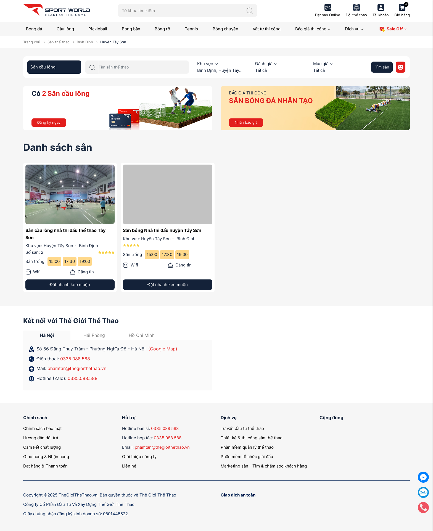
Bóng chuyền (225, 28)
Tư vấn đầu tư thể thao (242, 428)
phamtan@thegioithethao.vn (76, 368)
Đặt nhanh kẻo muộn (70, 284)
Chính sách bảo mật (42, 428)
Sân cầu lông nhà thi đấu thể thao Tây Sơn (65, 234)
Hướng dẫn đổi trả (40, 437)
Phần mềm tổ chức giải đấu (247, 456)
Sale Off (393, 29)
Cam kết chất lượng (42, 447)
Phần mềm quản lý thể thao (247, 447)
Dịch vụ (354, 28)
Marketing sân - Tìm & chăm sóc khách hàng (264, 466)
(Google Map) (162, 349)
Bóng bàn (131, 28)
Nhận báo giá (246, 122)
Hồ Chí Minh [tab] (141, 335)
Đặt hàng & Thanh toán (45, 466)
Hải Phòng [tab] (94, 335)
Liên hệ (129, 466)
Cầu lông (65, 28)
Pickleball (97, 28)
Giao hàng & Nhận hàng (46, 456)
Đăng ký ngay (48, 122)
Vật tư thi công (267, 28)
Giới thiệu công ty (139, 456)
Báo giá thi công (313, 28)
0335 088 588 (165, 428)
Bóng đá (34, 28)
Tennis (191, 28)
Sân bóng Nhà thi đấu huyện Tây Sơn (162, 230)
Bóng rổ (162, 28)
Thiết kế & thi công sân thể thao (251, 437)
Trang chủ (31, 42)
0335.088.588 (75, 358)
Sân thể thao (58, 42)
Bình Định (85, 42)
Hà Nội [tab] (47, 335)
